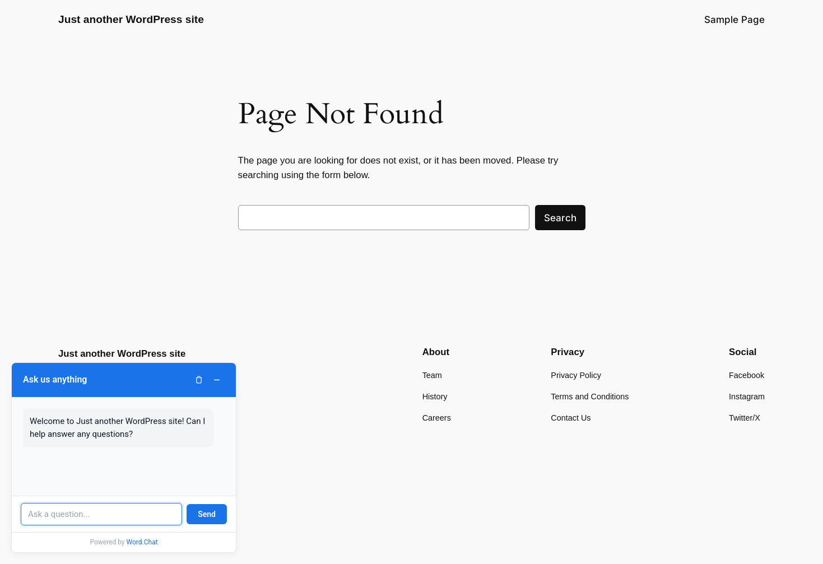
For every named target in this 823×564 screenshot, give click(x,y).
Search (560, 217)
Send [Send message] (207, 514)
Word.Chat (142, 542)
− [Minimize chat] (216, 380)
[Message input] (101, 514)
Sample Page (734, 19)
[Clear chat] (199, 380)
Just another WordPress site (131, 19)
